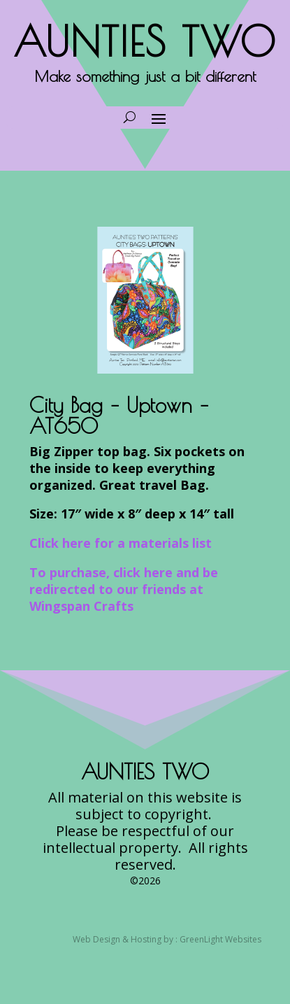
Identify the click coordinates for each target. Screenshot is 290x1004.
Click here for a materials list (120, 543)
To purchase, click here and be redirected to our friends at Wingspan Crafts (123, 589)
